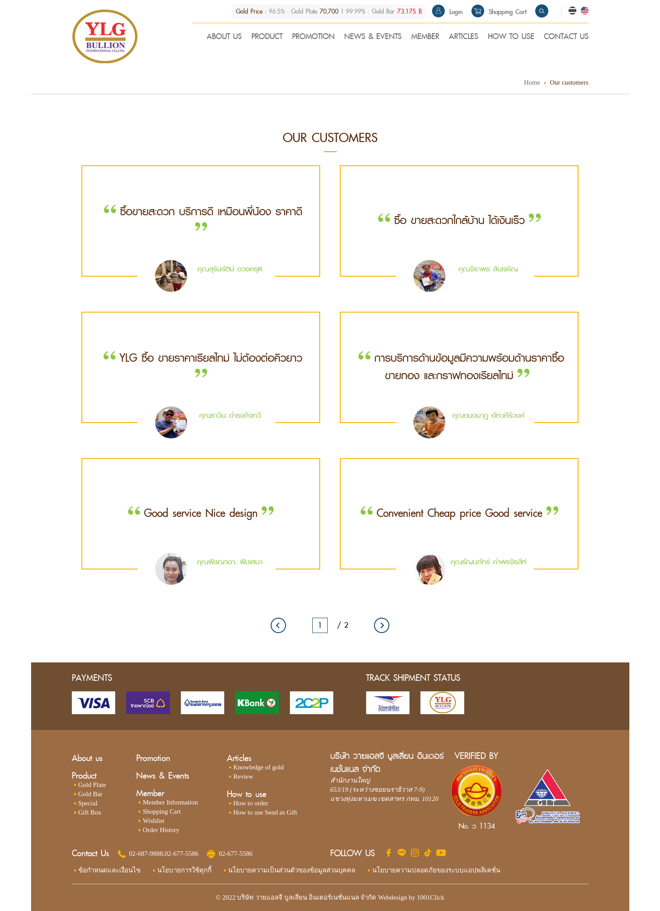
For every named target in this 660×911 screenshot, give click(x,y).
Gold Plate (92, 785)
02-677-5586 (182, 853)
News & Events (162, 776)
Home (532, 82)
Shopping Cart (498, 12)
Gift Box (90, 812)
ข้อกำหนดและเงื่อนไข (109, 870)
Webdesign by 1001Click (411, 897)
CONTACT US (566, 37)
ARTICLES (463, 37)
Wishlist (153, 821)
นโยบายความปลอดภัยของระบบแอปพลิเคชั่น (437, 870)
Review (243, 776)
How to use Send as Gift (265, 812)
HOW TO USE (511, 37)
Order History (161, 830)
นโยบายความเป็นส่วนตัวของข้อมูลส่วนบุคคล (292, 870)
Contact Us (90, 854)
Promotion (153, 758)
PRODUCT (266, 37)
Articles (239, 758)
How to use (246, 794)
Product (84, 776)
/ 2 (342, 625)
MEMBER (425, 37)
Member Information (170, 802)
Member (150, 794)
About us (87, 758)
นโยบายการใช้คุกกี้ (184, 870)
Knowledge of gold (258, 767)
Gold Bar (90, 794)
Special (88, 803)
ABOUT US (224, 37)
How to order (250, 803)
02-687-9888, (147, 853)
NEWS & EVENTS (373, 37)
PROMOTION (313, 37)
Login (447, 12)
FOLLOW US (352, 854)
